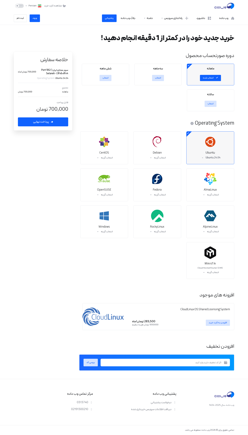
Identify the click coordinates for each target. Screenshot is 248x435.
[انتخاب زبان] (33, 6)
